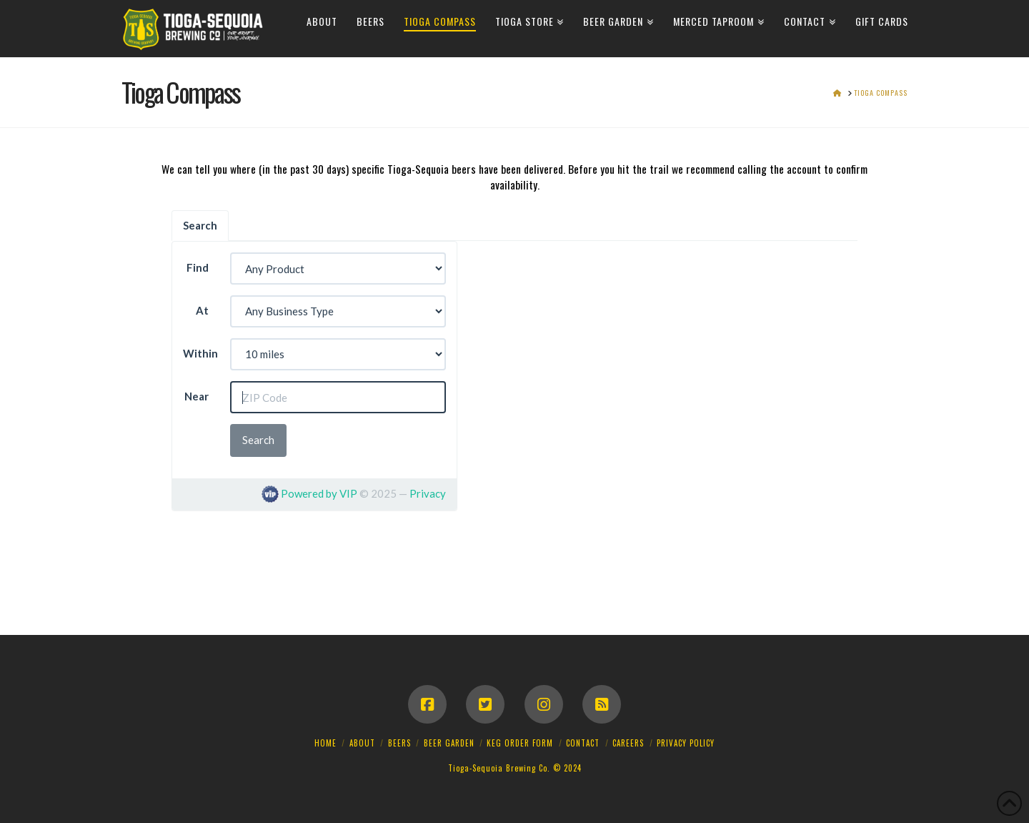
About (362, 743)
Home (325, 743)
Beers (399, 743)
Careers (628, 743)
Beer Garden (449, 743)
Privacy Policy (686, 743)
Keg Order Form (520, 743)
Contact (583, 743)
